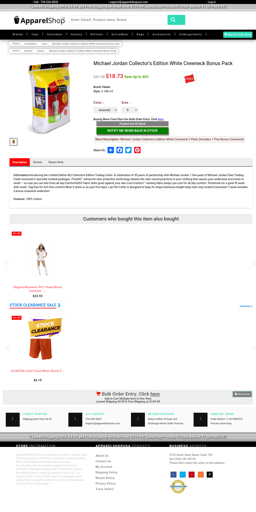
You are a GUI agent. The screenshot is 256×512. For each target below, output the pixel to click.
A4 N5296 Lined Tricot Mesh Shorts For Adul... (38, 371)
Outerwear (54, 34)
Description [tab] (20, 162)
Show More (242, 394)
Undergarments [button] (190, 34)
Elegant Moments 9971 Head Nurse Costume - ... (38, 289)
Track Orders (105, 489)
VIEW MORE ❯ (246, 306)
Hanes (106, 87)
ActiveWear (120, 34)
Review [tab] (37, 162)
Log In (211, 2)
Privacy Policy (106, 483)
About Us (102, 455)
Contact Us (103, 461)
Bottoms (97, 34)
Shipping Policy (107, 472)
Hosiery (76, 34)
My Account (104, 466)
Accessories (161, 34)
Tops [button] (35, 34)
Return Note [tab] (56, 162)
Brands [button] (18, 34)
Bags (140, 34)
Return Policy (105, 478)
